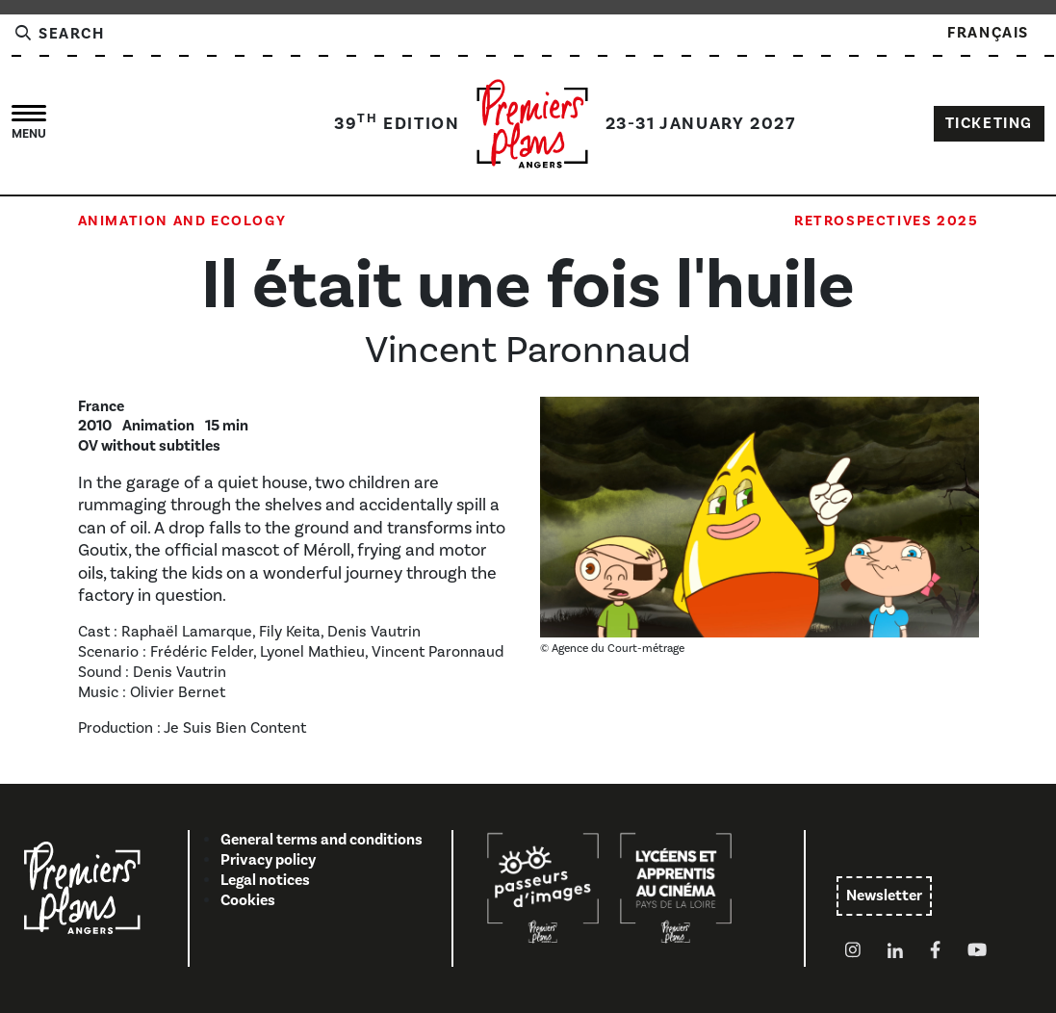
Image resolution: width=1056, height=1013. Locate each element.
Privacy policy (268, 860)
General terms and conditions (321, 839)
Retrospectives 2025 (886, 220)
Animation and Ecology (182, 220)
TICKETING (989, 123)
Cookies (247, 900)
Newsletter (884, 895)
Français (988, 32)
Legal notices (265, 880)
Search (59, 33)
